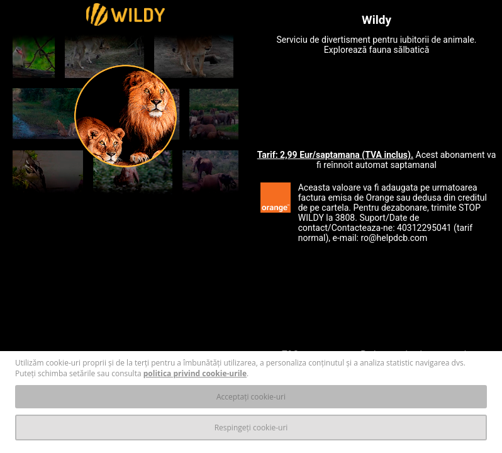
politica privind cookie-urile (195, 373)
